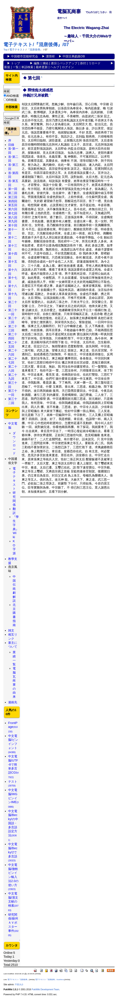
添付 (83, 63)
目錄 (11, 144)
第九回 (12, 221)
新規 (7, 67)
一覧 (16, 67)
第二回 (12, 193)
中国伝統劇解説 (14, 588)
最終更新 (42, 67)
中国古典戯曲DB (74, 56)
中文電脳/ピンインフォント (13, 744)
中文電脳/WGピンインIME (13, 798)
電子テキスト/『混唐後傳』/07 (36, 44)
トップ (15, 63)
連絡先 (12, 702)
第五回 (12, 205)
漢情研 (50, 56)
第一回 (12, 189)
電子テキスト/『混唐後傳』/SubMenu (49, 980)
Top (5, 49)
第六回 (12, 209)
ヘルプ (54, 67)
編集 (37, 63)
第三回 (12, 197)
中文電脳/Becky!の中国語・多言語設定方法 (13, 825)
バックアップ (68, 63)
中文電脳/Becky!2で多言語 (12, 852)
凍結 (45, 63)
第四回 (12, 201)
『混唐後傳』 (35, 49)
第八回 (12, 217)
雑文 (11, 630)
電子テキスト (17, 49)
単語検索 (27, 67)
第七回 (12, 213)
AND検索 (12, 95)
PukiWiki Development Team (45, 989)
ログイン (68, 67)
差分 (54, 63)
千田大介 (19, 984)
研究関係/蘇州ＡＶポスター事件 (13, 925)
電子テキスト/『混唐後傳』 (18, 980)
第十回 (12, 225)
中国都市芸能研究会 (24, 56)
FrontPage (13, 727)
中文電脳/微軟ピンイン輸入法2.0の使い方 (13, 876)
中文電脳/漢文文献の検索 (13, 902)
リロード (95, 63)
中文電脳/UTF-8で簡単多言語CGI (13, 767)
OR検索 (11, 100)
